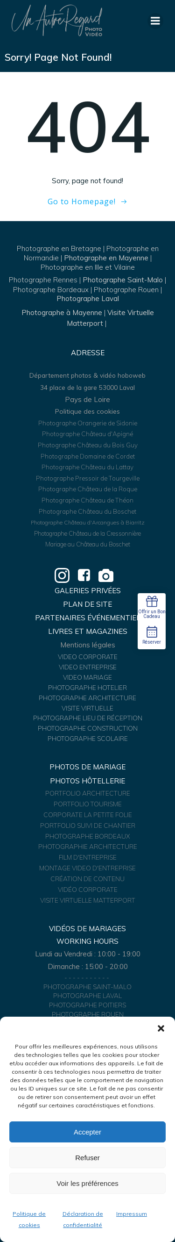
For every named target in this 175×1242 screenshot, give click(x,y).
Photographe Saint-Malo (123, 279)
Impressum (131, 1213)
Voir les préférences (87, 1183)
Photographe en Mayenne (106, 257)
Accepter (87, 1132)
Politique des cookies (87, 411)
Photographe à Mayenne (61, 312)
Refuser (87, 1158)
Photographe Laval (87, 298)
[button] (161, 1028)
